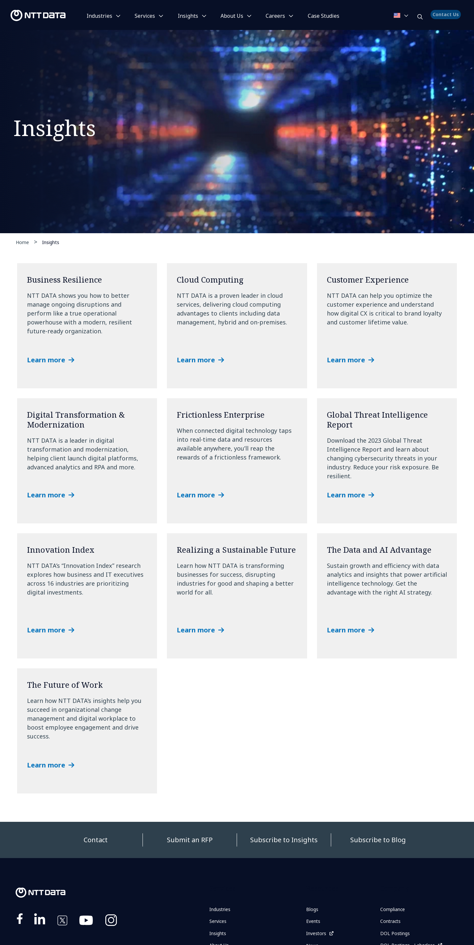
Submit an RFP (190, 839)
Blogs (313, 909)
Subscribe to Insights (284, 839)
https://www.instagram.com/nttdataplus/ (111, 921)
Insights (188, 15)
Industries (99, 15)
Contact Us (446, 18)
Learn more (46, 359)
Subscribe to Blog (378, 839)
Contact (96, 839)
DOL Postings (397, 935)
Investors (317, 935)
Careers (275, 15)
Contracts (392, 922)
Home (22, 242)
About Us (232, 15)
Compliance (394, 909)
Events (314, 922)
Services (145, 15)
